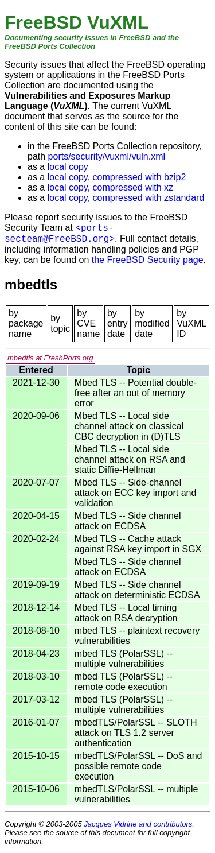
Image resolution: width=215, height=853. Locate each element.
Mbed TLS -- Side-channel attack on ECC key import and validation (136, 493)
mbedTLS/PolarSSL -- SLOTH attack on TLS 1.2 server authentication (136, 733)
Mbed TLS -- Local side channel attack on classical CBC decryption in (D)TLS (129, 426)
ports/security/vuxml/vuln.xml (107, 156)
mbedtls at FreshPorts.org (50, 358)
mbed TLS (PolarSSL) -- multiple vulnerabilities (124, 659)
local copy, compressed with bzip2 (117, 177)
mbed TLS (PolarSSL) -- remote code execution (124, 682)
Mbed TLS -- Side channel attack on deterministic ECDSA (137, 590)
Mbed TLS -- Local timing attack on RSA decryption (126, 613)
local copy (68, 167)
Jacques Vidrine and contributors (138, 824)
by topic (60, 323)
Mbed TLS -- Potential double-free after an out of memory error (136, 393)
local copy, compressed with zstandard (126, 198)
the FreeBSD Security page (148, 260)
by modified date (152, 323)
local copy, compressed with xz (110, 187)
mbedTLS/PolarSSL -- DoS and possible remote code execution (138, 766)
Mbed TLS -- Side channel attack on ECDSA (128, 521)
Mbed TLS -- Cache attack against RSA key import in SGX (138, 544)
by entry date (117, 323)
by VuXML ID (191, 323)
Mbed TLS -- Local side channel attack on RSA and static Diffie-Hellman (130, 459)
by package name (26, 323)
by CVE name (88, 323)
